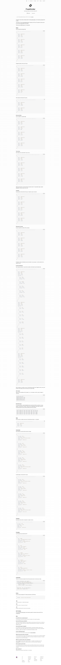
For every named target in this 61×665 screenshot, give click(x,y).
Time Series (18, 151)
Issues (41, 659)
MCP (28, 660)
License (41, 660)
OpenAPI (23, 660)
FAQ (17, 616)
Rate (17, 418)
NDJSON (26, 405)
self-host (22, 23)
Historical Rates (18, 115)
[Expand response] (44, 30)
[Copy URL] (43, 30)
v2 (22, 658)
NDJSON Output (18, 403)
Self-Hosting (18, 611)
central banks (32, 19)
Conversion (18, 577)
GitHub (28, 13)
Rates (17, 27)
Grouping (17, 190)
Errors (17, 593)
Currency (17, 518)
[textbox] (30, 585)
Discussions (41, 658)
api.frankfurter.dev (26, 22)
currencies (41, 19)
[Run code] (44, 580)
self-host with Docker (22, 612)
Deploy (29, 661)
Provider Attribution (19, 265)
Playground (33, 13)
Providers (18, 532)
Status (35, 658)
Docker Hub (35, 660)
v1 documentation (32, 632)
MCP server (23, 25)
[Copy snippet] (43, 580)
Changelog (35, 659)
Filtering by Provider (19, 226)
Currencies (18, 430)
